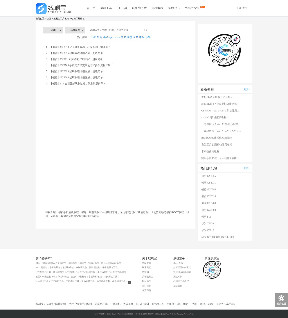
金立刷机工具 (103, 281)
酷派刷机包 (68, 267)
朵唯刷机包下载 (110, 267)
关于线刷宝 (147, 276)
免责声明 (146, 290)
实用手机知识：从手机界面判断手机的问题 (221, 158)
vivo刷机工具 (42, 281)
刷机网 (83, 263)
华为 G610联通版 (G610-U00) (217, 237)
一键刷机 (115, 304)
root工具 (159, 304)
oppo (111, 37)
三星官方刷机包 (113, 263)
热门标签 (146, 286)
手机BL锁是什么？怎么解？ (217, 97)
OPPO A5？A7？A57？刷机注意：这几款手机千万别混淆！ (221, 110)
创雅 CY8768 (208, 203)
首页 (49, 18)
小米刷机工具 (118, 281)
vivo (117, 37)
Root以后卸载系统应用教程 (216, 137)
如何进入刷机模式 (182, 272)
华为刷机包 (63, 276)
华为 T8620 (207, 223)
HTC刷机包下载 (43, 272)
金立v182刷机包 (78, 276)
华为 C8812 (207, 230)
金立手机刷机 (119, 272)
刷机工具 (106, 8)
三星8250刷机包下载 (45, 276)
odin (37, 263)
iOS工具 (122, 8)
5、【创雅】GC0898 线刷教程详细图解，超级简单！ (75, 71)
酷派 (123, 37)
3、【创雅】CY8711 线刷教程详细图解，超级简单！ (75, 59)
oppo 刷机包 (41, 267)
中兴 (141, 37)
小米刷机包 (54, 267)
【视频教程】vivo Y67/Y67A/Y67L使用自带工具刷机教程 (221, 131)
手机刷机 (87, 304)
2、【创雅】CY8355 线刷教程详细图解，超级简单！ (75, 53)
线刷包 (63, 263)
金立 (135, 37)
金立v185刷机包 (87, 272)
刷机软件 (177, 286)
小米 (105, 37)
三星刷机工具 (72, 281)
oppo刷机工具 (110, 276)
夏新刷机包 (94, 267)
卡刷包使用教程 (210, 151)
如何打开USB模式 (182, 267)
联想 (129, 37)
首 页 (91, 8)
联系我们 (146, 267)
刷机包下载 (139, 8)
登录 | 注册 (242, 8)
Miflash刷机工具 (49, 263)
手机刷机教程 (95, 276)
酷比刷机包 (58, 272)
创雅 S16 (206, 216)
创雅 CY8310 (208, 196)
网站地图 (146, 281)
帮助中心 (174, 8)
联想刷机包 (72, 272)
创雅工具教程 (77, 18)
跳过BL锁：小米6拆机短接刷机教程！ (221, 103)
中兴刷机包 (81, 267)
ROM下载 (178, 263)
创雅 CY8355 (208, 176)
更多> (246, 89)
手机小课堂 (192, 8)
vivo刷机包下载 (95, 263)
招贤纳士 (146, 272)
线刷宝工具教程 (61, 18)
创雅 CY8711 (208, 182)
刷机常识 (177, 276)
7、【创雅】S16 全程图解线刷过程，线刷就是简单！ (76, 83)
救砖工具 (128, 304)
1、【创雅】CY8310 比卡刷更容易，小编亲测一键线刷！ (78, 47)
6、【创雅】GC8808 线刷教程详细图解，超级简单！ (75, 77)
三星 (93, 37)
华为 (99, 37)
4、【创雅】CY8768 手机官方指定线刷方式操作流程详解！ (79, 65)
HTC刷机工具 (57, 281)
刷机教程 (157, 8)
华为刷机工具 (88, 281)
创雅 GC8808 (208, 210)
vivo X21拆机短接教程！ (215, 117)
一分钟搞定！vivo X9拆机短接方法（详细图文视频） (221, 124)
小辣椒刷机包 (104, 272)
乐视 (148, 37)
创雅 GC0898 (208, 189)
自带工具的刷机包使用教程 (216, 144)
